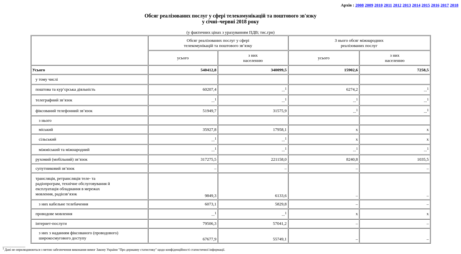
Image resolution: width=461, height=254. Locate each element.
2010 (378, 5)
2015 (425, 5)
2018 (454, 5)
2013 (407, 5)
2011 (388, 5)
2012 (397, 5)
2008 (359, 5)
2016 (435, 5)
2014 (416, 5)
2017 (445, 5)
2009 (369, 5)
